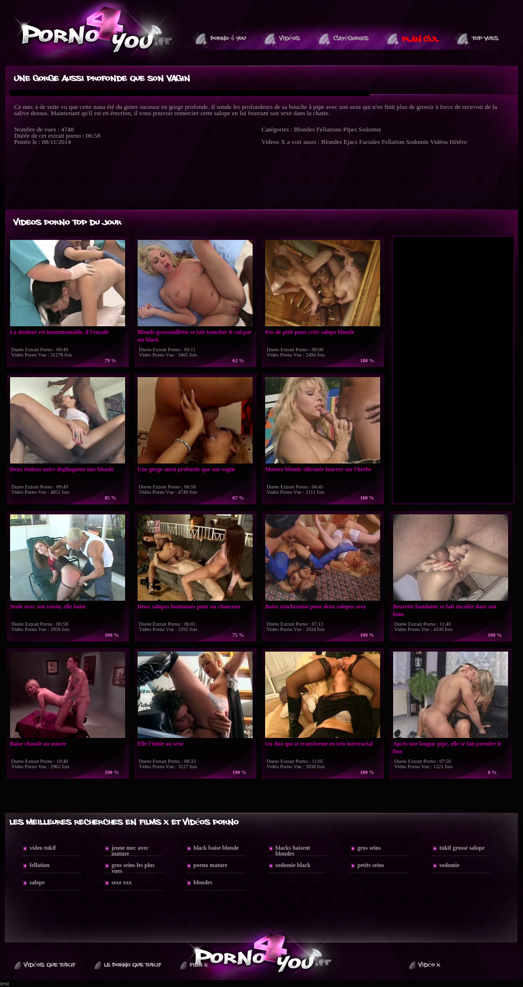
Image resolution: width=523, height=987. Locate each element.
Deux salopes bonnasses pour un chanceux (189, 606)
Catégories (351, 38)
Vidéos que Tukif (49, 965)
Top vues (485, 38)
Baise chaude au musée (38, 743)
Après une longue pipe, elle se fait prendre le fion (447, 747)
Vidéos (289, 38)
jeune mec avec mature (130, 850)
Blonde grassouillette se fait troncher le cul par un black (195, 336)
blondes (203, 882)
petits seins (371, 865)
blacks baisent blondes (293, 850)
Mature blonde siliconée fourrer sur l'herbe (318, 469)
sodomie (450, 865)
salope (37, 882)
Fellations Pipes (336, 129)
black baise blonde (216, 847)
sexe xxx (122, 882)
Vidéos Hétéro (448, 141)
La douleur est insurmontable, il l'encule (59, 332)
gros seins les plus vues (133, 868)
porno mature (211, 865)
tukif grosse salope (462, 847)
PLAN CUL (420, 39)
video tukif (43, 847)
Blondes (304, 129)
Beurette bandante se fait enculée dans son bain (445, 610)
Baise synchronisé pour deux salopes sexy (315, 606)
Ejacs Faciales (362, 141)
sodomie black (293, 865)
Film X (199, 965)
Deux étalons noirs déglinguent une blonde (62, 469)
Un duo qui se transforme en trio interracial (318, 743)
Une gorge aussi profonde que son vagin (186, 469)
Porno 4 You (228, 38)
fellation (40, 865)
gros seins (369, 847)
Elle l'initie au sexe (161, 743)
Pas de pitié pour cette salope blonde (309, 332)
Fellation (393, 141)
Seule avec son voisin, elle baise (48, 606)
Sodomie (370, 129)
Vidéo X (429, 965)
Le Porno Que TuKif (132, 965)
